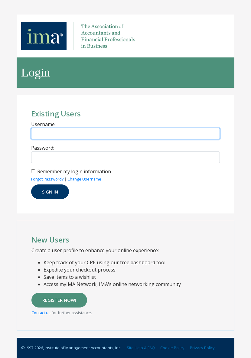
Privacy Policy (202, 347)
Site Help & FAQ (141, 347)
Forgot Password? (47, 179)
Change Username (84, 179)
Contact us (41, 312)
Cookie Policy (172, 347)
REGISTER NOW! (59, 300)
